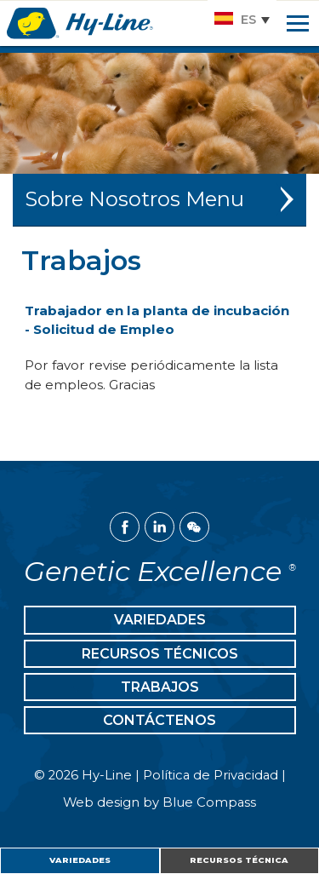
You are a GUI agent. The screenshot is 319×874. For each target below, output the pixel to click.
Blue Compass (209, 802)
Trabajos (160, 687)
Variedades (80, 860)
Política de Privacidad (210, 775)
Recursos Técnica (239, 860)
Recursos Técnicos (160, 654)
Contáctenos (159, 720)
